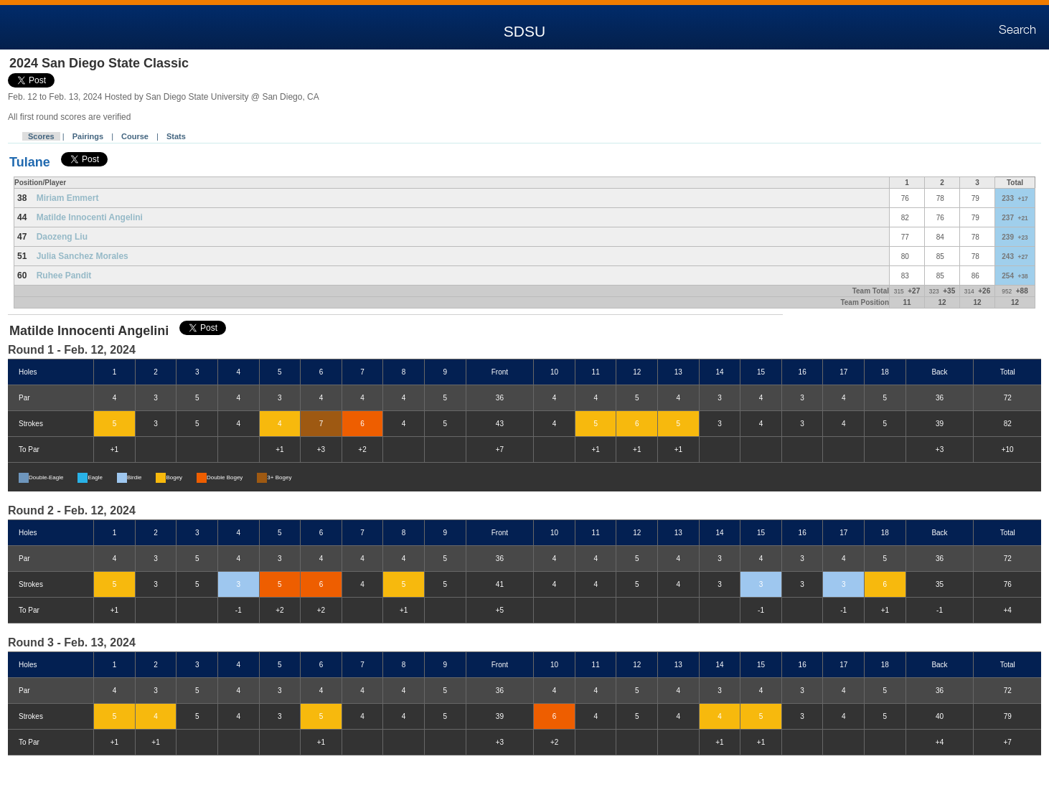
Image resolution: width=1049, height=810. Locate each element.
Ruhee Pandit (64, 275)
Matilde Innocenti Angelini (90, 217)
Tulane (29, 162)
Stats (176, 136)
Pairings (87, 136)
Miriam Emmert (68, 198)
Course (135, 136)
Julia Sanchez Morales (82, 256)
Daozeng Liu (62, 237)
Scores (41, 136)
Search (1017, 30)
